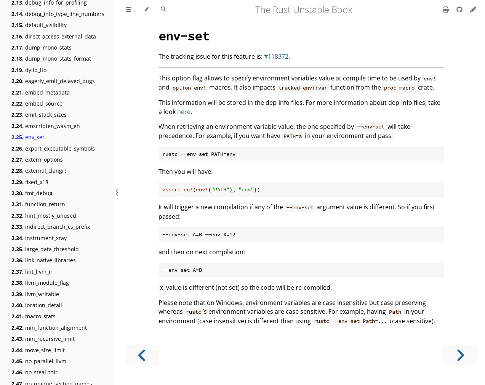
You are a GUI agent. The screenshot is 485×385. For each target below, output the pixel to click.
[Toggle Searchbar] (163, 9)
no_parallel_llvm (38, 361)
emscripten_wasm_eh (45, 126)
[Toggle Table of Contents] (128, 9)
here (183, 111)
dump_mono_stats (41, 47)
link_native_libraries (43, 260)
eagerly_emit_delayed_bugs (53, 81)
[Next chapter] (460, 355)
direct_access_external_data (53, 36)
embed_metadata (40, 92)
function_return (38, 204)
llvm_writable (35, 294)
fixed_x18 (29, 182)
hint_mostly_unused (43, 215)
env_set (27, 137)
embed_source (36, 103)
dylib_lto (28, 70)
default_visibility (39, 25)
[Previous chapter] (142, 355)
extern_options (37, 159)
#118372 (276, 56)
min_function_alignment (49, 327)
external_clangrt (38, 170)
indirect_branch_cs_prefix (50, 226)
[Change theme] (146, 9)
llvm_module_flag (40, 282)
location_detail (36, 305)
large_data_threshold (45, 249)
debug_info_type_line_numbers (57, 14)
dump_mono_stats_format (51, 58)
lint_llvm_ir (32, 271)
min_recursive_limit (43, 338)
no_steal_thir (34, 372)
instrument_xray (39, 238)
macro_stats (33, 316)
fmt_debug (32, 193)
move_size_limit (38, 350)
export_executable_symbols (53, 148)
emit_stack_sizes (39, 114)
